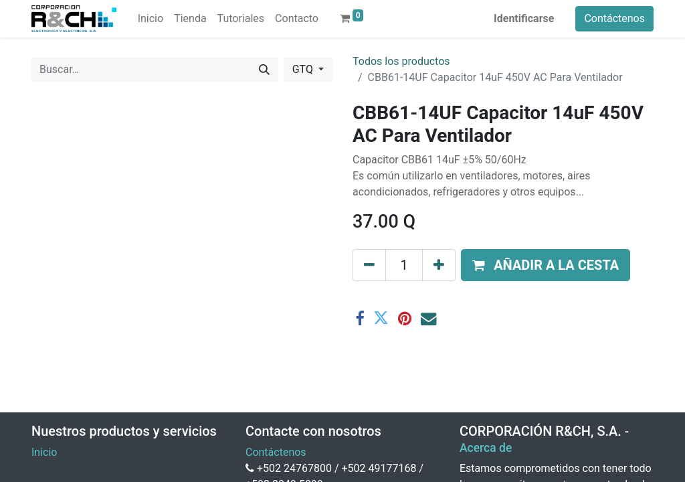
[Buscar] (264, 69)
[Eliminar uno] (369, 265)
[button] (545, 265)
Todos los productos (401, 61)
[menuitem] (150, 18)
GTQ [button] (304, 69)
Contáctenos (614, 18)
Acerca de (486, 448)
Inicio (44, 452)
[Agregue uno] (439, 265)
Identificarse (524, 18)
